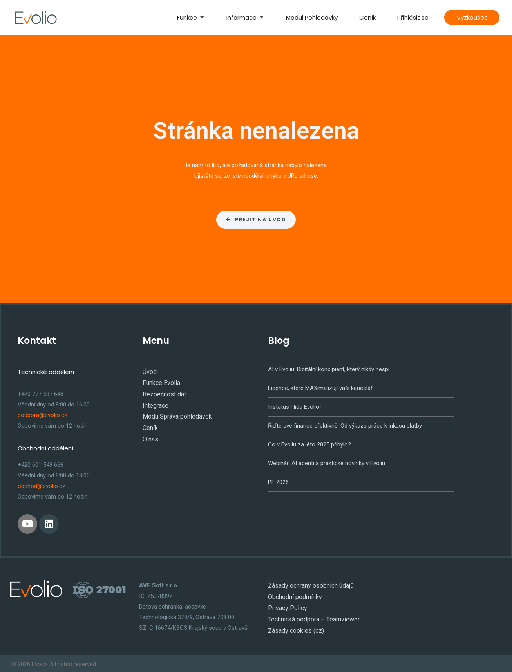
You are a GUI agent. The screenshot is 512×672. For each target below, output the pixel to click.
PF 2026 (278, 480)
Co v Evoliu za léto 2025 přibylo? (309, 443)
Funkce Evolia (160, 381)
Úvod (149, 370)
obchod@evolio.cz (41, 485)
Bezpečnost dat (163, 391)
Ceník (150, 423)
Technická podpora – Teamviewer (311, 616)
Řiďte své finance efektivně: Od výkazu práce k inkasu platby (345, 424)
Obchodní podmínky (293, 594)
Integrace (155, 402)
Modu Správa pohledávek (175, 412)
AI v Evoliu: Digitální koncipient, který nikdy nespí (328, 368)
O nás (150, 433)
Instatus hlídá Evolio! (294, 405)
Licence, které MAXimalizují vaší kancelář (320, 386)
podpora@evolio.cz (42, 413)
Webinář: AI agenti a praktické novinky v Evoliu (326, 462)
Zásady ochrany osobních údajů (309, 584)
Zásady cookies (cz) (294, 626)
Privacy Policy (285, 605)
